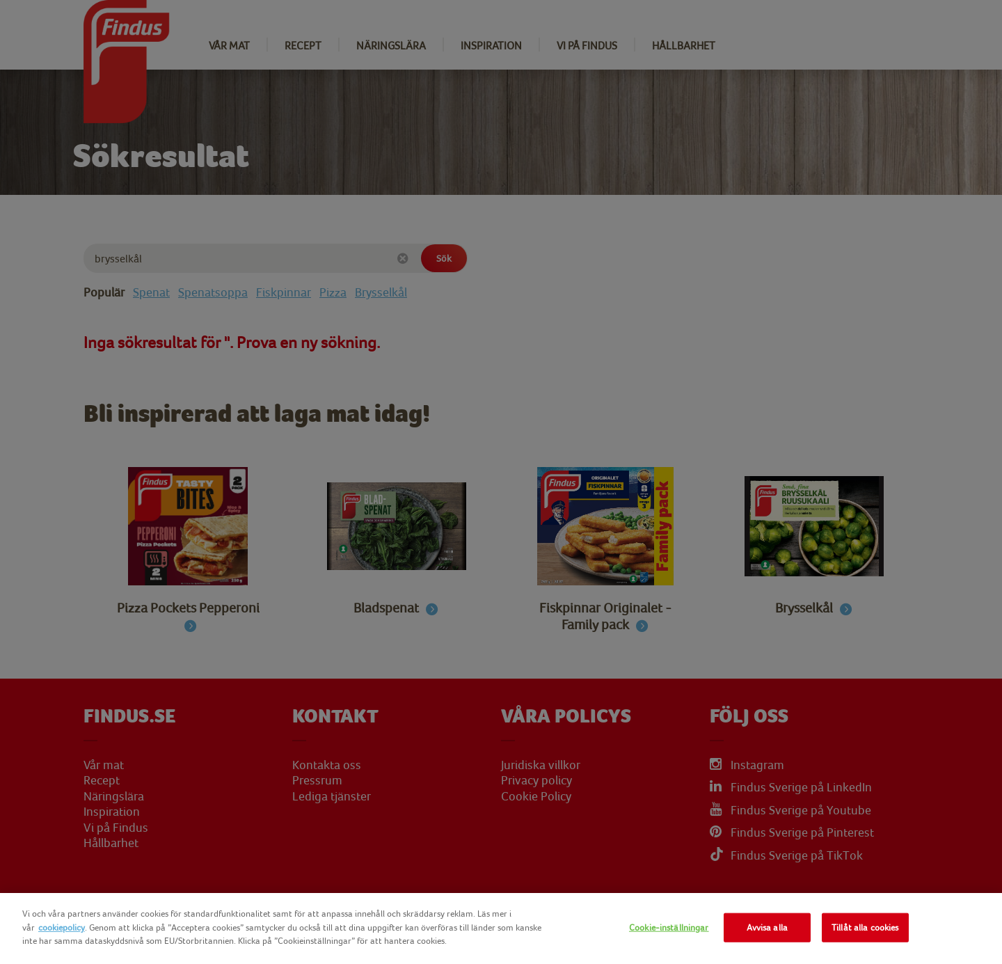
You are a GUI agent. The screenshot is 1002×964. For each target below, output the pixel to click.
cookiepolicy (61, 927)
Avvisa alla (767, 927)
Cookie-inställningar (669, 927)
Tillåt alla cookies (865, 927)
